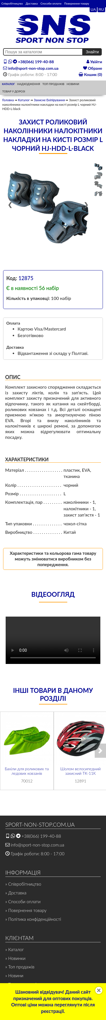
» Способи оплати (23, 901)
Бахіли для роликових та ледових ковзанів (27, 771)
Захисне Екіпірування (49, 100)
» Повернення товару (26, 910)
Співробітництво (12, 3)
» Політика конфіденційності (33, 919)
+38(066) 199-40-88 (28, 61)
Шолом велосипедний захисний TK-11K (80, 771)
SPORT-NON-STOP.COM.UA (40, 824)
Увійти (94, 61)
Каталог (24, 100)
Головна (8, 100)
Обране (92, 68)
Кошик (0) (90, 74)
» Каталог (14, 949)
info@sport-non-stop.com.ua (31, 68)
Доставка (32, 3)
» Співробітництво (23, 883)
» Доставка (16, 892)
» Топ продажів (19, 966)
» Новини (14, 975)
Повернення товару (76, 3)
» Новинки (15, 958)
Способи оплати (50, 3)
